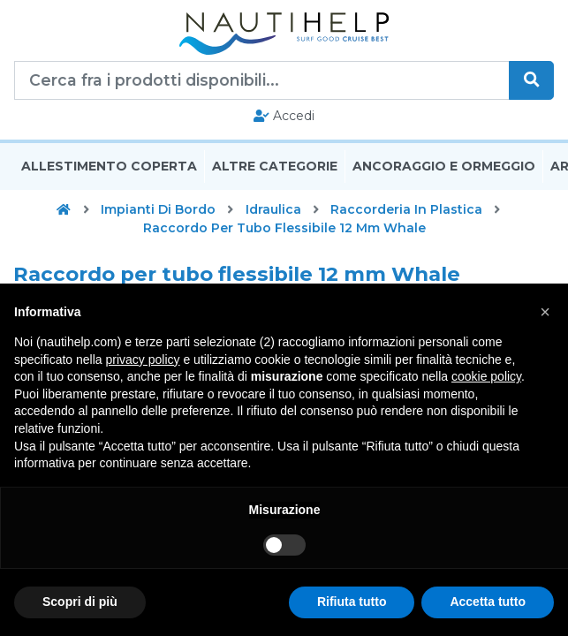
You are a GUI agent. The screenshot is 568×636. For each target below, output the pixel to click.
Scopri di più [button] (79, 601)
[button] (545, 312)
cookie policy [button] (486, 376)
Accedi (284, 116)
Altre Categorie (274, 166)
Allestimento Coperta (109, 166)
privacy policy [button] (143, 359)
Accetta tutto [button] (488, 601)
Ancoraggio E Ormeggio (443, 166)
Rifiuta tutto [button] (352, 601)
